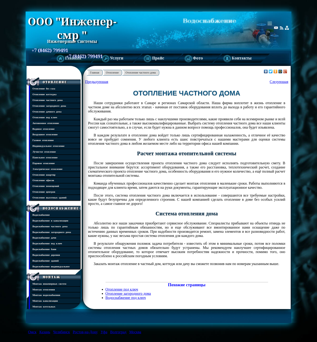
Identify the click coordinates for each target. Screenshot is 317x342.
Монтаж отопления (44, 289)
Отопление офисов (43, 180)
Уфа (104, 332)
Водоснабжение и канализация (50, 220)
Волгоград (118, 332)
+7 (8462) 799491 (50, 50)
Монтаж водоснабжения (46, 295)
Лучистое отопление (44, 151)
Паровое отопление (44, 163)
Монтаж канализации (45, 300)
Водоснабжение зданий (46, 260)
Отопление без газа (44, 88)
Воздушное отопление (45, 134)
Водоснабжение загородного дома (52, 232)
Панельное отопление (45, 157)
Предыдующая (96, 82)
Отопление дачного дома (47, 111)
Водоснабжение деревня (46, 255)
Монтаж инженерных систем (49, 283)
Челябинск (61, 332)
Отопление (55, 82)
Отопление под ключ (45, 117)
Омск (32, 332)
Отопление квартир (44, 174)
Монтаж (51, 277)
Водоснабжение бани (44, 249)
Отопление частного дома (48, 100)
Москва (135, 332)
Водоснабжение (61, 208)
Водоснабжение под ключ (47, 243)
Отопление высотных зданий (50, 197)
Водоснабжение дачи (44, 237)
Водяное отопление (44, 128)
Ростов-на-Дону (85, 332)
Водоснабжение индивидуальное (51, 266)
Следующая (279, 82)
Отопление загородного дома (49, 105)
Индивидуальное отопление (49, 145)
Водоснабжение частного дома (50, 226)
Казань (44, 332)
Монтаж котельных (44, 306)
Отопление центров (44, 191)
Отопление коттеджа (45, 94)
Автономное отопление (46, 123)
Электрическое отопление (48, 169)
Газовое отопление (43, 140)
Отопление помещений (46, 186)
